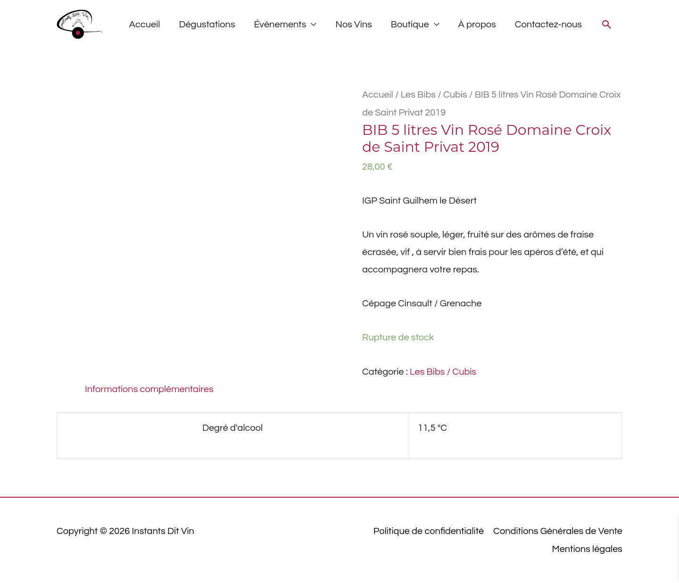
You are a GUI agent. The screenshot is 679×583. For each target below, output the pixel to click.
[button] (607, 24)
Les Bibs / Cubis (434, 94)
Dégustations (207, 24)
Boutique (410, 24)
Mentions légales (587, 549)
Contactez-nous (548, 24)
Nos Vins (353, 24)
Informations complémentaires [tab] (149, 389)
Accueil (144, 24)
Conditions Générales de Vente (557, 531)
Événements (280, 24)
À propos (477, 24)
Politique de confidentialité (428, 531)
